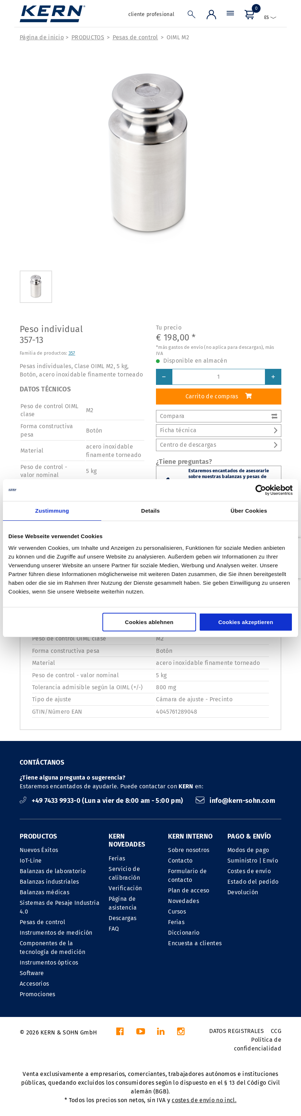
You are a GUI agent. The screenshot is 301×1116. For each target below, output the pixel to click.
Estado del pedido (252, 881)
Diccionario (184, 932)
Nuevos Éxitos (39, 850)
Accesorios (34, 983)
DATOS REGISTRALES (236, 1031)
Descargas (122, 918)
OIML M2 (178, 37)
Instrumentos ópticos (49, 962)
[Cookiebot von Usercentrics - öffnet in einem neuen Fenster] (261, 490)
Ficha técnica (218, 430)
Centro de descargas (218, 444)
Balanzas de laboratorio (53, 871)
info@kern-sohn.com (235, 801)
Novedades (183, 901)
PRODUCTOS (87, 37)
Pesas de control (135, 37)
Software (32, 973)
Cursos (177, 911)
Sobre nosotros (188, 850)
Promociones (37, 994)
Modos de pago (248, 850)
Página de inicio (42, 37)
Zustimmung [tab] (52, 511)
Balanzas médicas (44, 892)
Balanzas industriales (49, 881)
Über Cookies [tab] (249, 511)
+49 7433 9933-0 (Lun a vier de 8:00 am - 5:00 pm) (102, 801)
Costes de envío (249, 871)
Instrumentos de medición (56, 932)
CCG (276, 1031)
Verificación (125, 888)
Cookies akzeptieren (245, 622)
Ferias (117, 858)
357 (72, 353)
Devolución (242, 892)
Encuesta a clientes (195, 943)
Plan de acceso (188, 890)
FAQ (114, 928)
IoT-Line (31, 860)
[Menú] (230, 16)
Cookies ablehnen (149, 622)
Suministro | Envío (252, 860)
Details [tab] (150, 511)
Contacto (180, 860)
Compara (218, 416)
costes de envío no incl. (204, 1100)
